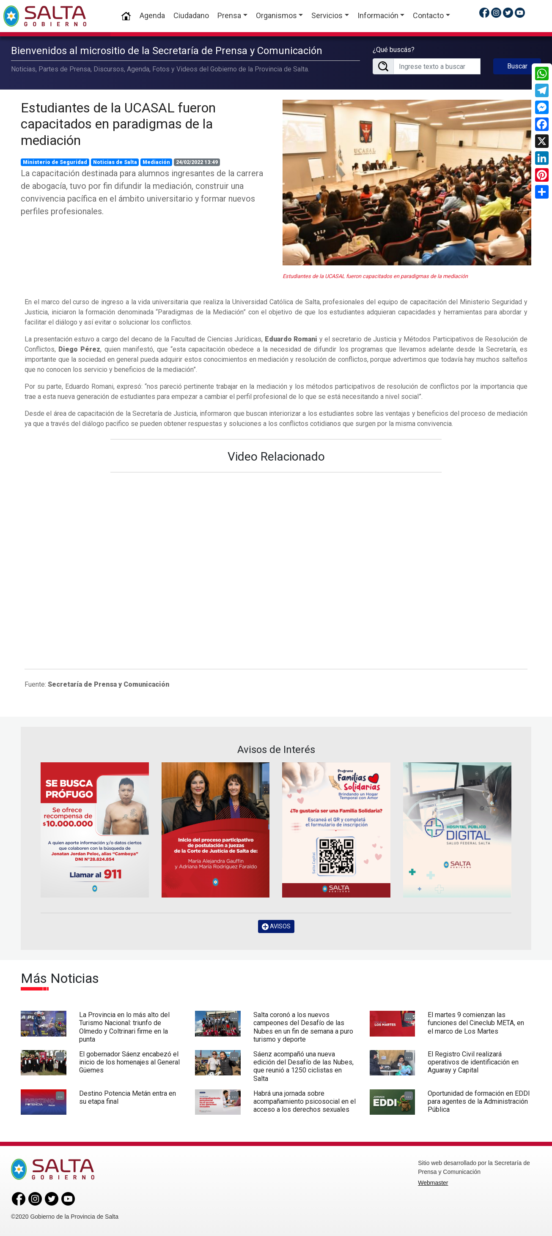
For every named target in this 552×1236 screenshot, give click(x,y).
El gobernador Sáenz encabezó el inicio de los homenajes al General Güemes (129, 1062)
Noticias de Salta (115, 162)
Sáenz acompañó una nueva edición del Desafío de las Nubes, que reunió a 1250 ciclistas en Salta (303, 1066)
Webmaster (433, 1182)
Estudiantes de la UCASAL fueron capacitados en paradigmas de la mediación (118, 124)
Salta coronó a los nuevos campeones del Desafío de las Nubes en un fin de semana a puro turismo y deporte (303, 1027)
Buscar (517, 66)
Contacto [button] (428, 15)
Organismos (276, 15)
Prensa (229, 15)
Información (377, 15)
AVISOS (276, 926)
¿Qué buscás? (394, 50)
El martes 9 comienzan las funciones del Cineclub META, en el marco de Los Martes (476, 1023)
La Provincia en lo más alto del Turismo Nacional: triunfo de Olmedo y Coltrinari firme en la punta (124, 1027)
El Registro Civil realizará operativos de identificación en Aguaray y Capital (473, 1062)
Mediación (156, 162)
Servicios (327, 15)
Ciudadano (191, 15)
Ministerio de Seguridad (55, 162)
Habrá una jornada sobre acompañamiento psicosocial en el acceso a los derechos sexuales (304, 1101)
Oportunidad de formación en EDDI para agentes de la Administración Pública (479, 1101)
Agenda (152, 15)
